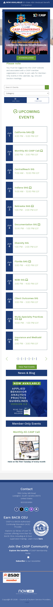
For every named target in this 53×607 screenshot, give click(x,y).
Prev (7, 359)
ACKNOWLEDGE (26, 58)
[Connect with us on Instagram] (31, 509)
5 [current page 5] (30, 359)
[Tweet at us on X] (21, 509)
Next (46, 359)
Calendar (37, 100)
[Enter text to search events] (24, 87)
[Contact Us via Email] (36, 509)
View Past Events (27, 367)
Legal (27, 602)
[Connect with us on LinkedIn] (26, 509)
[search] (47, 87)
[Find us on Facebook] (16, 509)
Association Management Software (26, 592)
